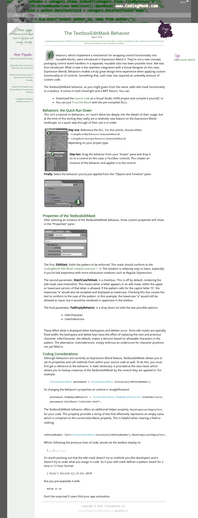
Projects (43, 16)
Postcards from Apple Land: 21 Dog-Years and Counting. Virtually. (21, 77)
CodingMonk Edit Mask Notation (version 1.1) (24, 100)
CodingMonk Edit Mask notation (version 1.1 (72, 268)
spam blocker (119, 511)
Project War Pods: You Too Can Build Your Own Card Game (21, 66)
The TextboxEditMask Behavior (97, 33)
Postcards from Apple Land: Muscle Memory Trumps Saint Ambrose (21, 89)
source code (82, 98)
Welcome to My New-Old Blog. (21, 58)
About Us (18, 16)
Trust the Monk (81, 102)
